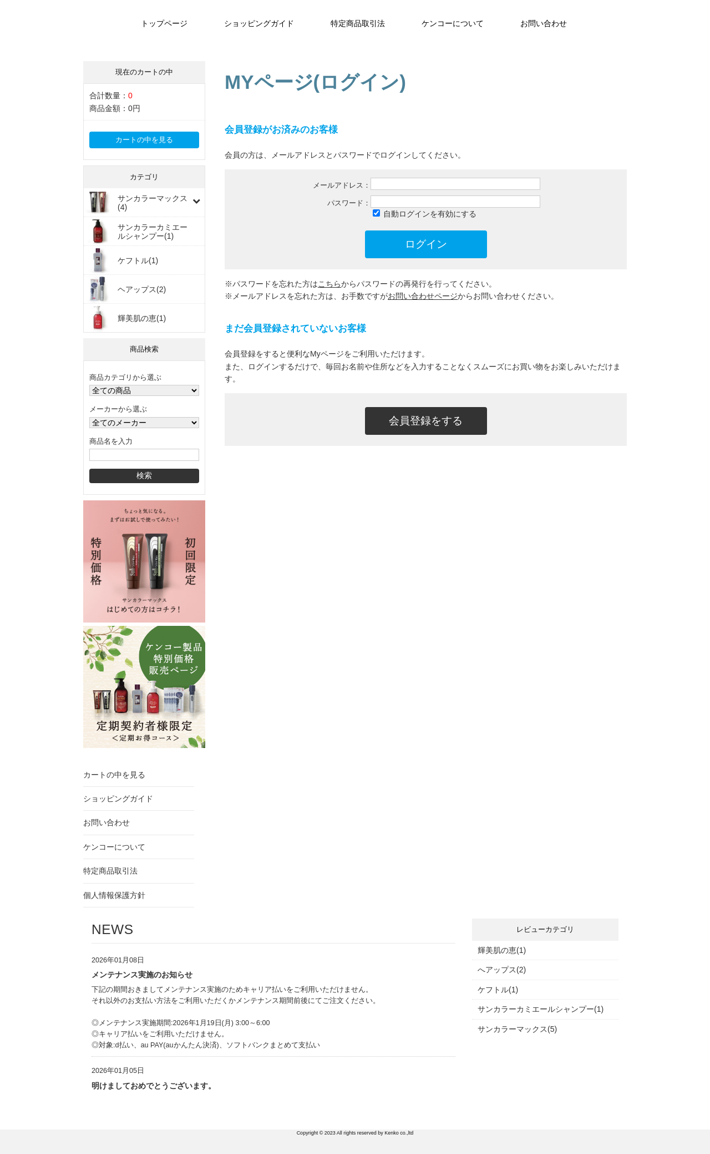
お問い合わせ (543, 23)
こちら (329, 283)
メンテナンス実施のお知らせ (142, 974)
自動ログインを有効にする (429, 213)
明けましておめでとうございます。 (154, 1085)
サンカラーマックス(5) (517, 1029)
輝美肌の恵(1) (142, 318)
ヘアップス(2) (142, 289)
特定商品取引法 (358, 23)
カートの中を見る (144, 140)
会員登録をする (426, 421)
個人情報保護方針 (114, 895)
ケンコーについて (453, 23)
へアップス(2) (502, 969)
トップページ (164, 23)
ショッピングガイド (259, 23)
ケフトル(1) (138, 260)
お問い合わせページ (423, 296)
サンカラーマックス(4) (152, 203)
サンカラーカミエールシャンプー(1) (152, 231)
